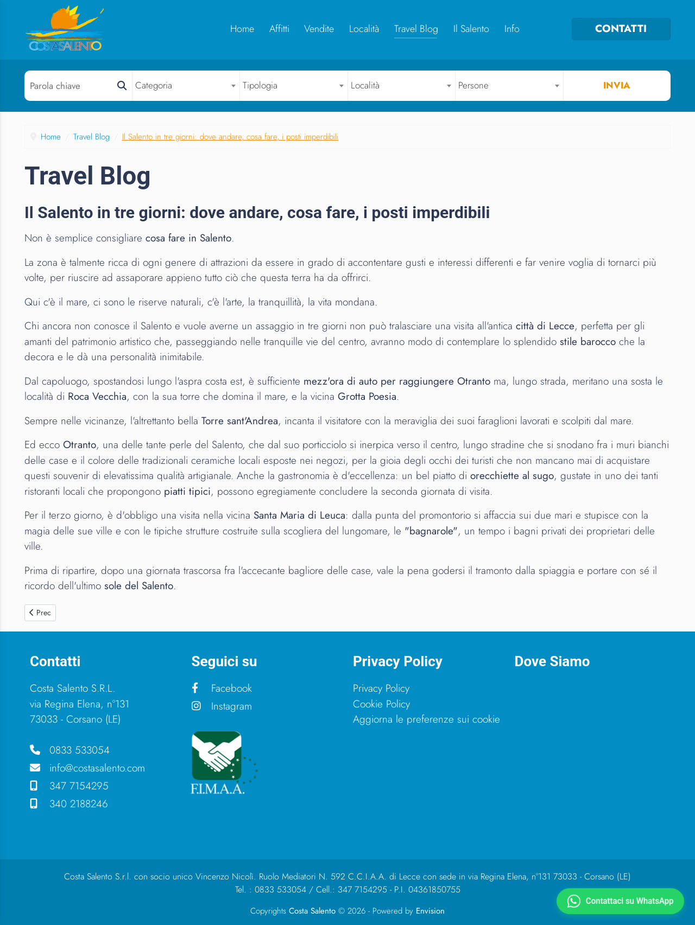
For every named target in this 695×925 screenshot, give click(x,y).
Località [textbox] (365, 85)
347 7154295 (69, 786)
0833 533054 (70, 750)
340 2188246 (69, 803)
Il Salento (471, 29)
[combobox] (186, 85)
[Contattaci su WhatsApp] (620, 901)
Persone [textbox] (473, 85)
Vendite (319, 29)
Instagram (222, 706)
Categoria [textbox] (153, 85)
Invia (616, 85)
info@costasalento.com (87, 768)
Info (512, 29)
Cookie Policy (381, 704)
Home (242, 29)
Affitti (279, 29)
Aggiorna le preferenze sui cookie (426, 719)
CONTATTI (621, 28)
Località (364, 29)
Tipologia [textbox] (260, 85)
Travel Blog (416, 29)
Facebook (222, 688)
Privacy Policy (381, 688)
